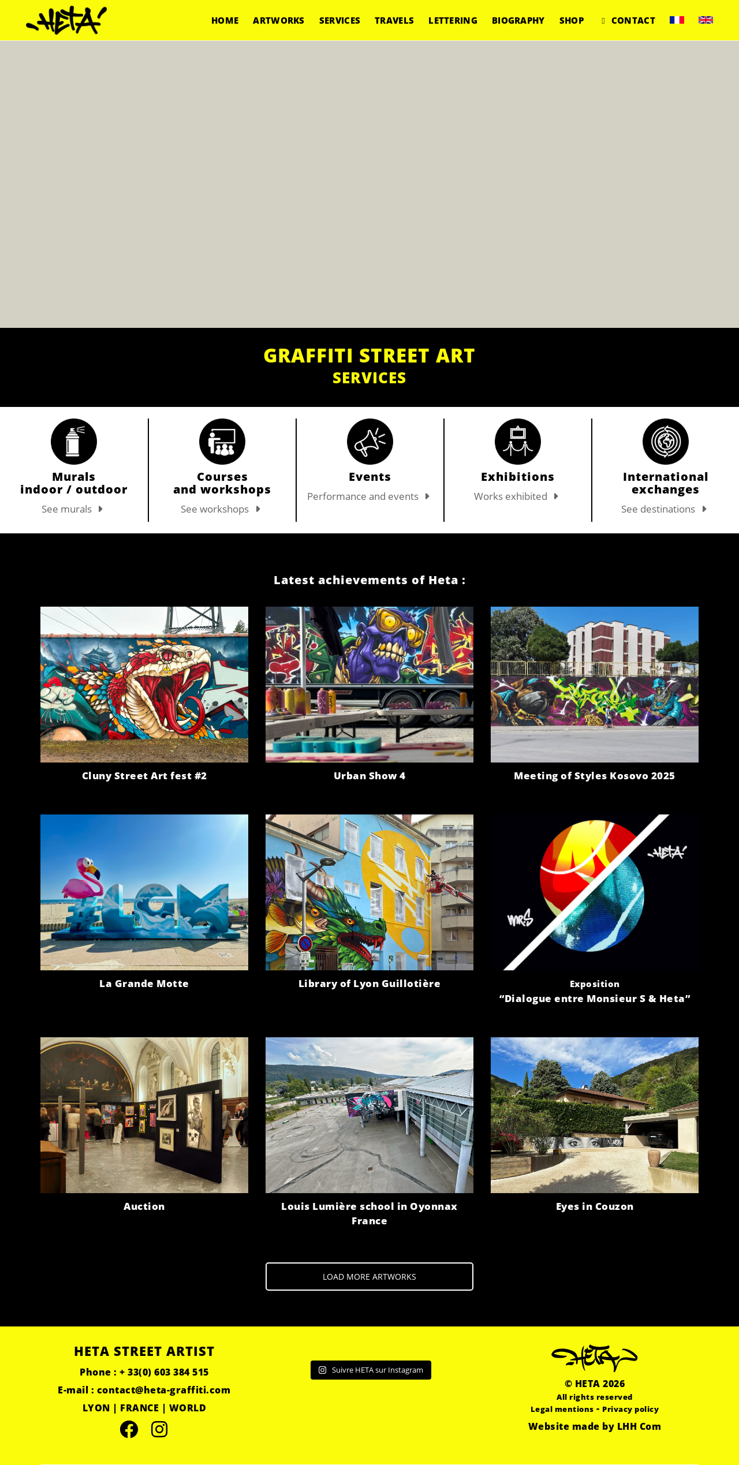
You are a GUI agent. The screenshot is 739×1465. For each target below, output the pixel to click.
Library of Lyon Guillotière (369, 983)
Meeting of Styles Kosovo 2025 (594, 775)
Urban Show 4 (370, 775)
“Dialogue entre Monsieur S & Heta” (594, 991)
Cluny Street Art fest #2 (144, 775)
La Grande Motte (144, 983)
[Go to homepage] (66, 20)
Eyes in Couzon (595, 1206)
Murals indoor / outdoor (74, 483)
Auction (144, 1206)
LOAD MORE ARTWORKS (369, 1276)
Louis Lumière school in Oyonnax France (369, 1213)
